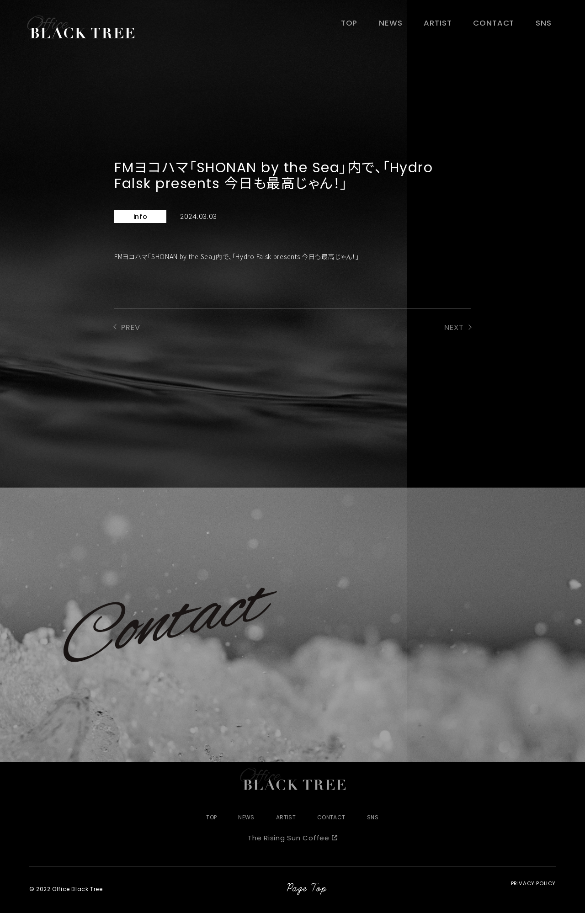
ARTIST (449, 26)
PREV (131, 328)
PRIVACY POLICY (533, 890)
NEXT (453, 328)
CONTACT (501, 26)
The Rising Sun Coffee (289, 839)
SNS (546, 26)
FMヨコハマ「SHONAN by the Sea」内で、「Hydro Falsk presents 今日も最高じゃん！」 (236, 256)
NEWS (407, 26)
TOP (370, 26)
